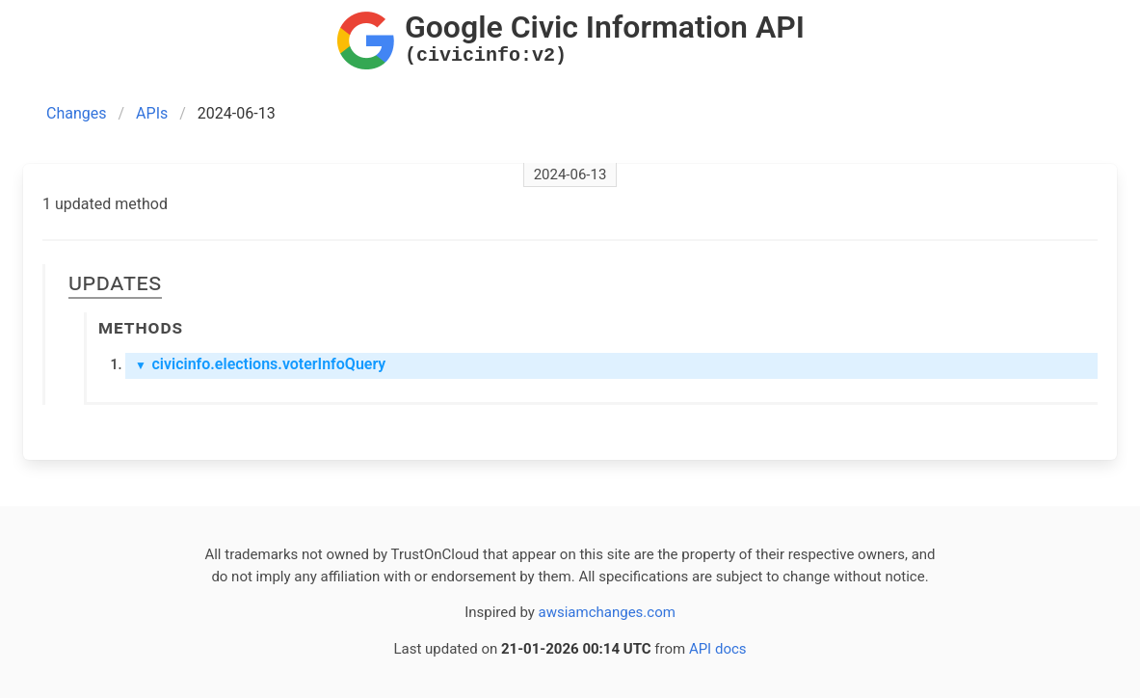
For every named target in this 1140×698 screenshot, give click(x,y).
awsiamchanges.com (607, 612)
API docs (718, 649)
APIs (152, 113)
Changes (76, 113)
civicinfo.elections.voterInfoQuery (260, 364)
